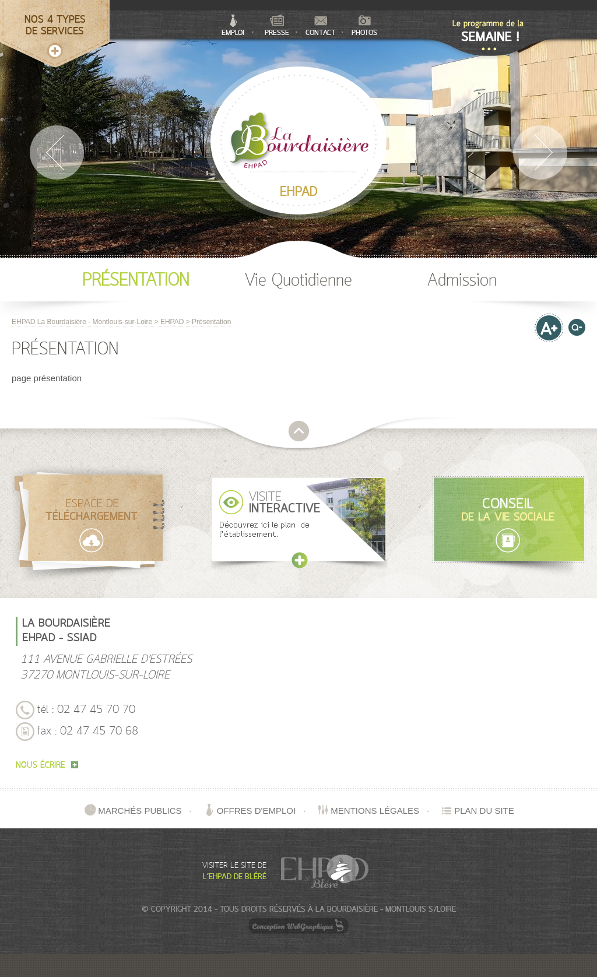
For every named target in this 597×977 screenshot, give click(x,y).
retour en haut (299, 431)
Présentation (135, 281)
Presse (277, 26)
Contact (320, 27)
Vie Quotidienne (298, 281)
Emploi (233, 26)
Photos (364, 26)
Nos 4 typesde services (55, 26)
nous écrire (47, 766)
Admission (462, 281)
